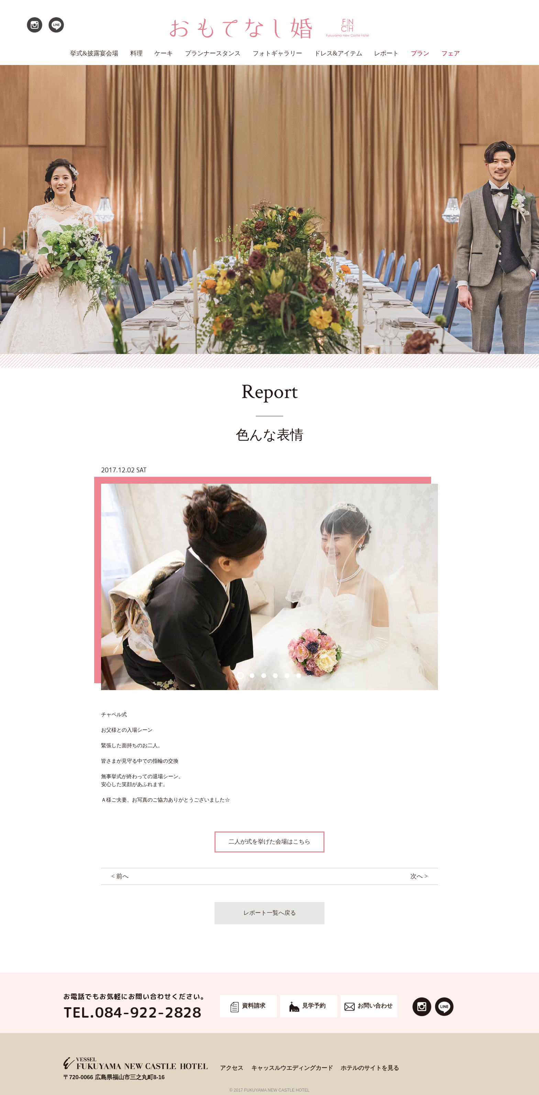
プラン (420, 53)
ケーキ (163, 53)
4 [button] (275, 675)
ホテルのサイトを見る (370, 1068)
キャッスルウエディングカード (292, 1068)
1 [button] (240, 675)
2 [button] (252, 675)
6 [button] (298, 675)
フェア (450, 53)
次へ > (419, 876)
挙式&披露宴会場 (94, 53)
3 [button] (263, 675)
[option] (269, 587)
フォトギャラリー (277, 53)
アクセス (231, 1068)
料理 (136, 53)
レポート (386, 53)
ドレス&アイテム (338, 53)
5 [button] (287, 675)
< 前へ (120, 876)
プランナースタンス (213, 53)
